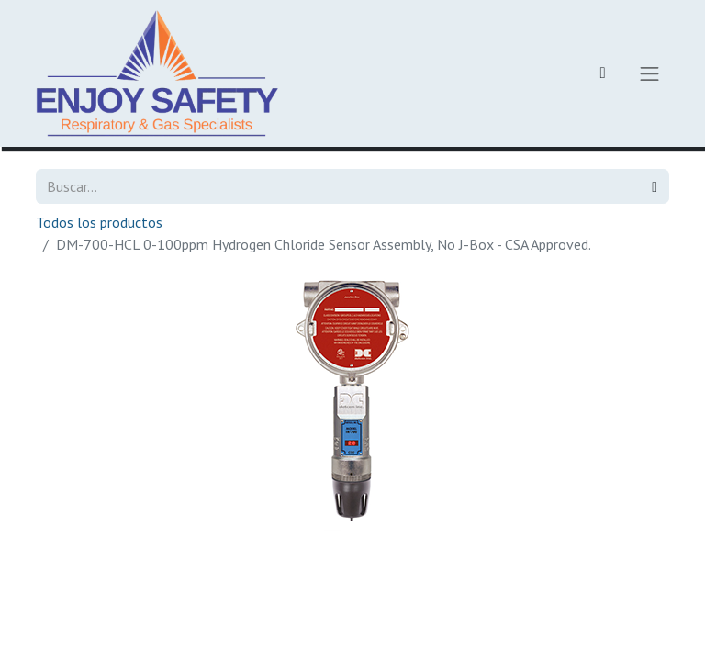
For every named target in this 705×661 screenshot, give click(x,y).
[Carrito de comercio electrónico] (603, 73)
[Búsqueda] (654, 186)
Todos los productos (99, 222)
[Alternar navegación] (650, 73)
